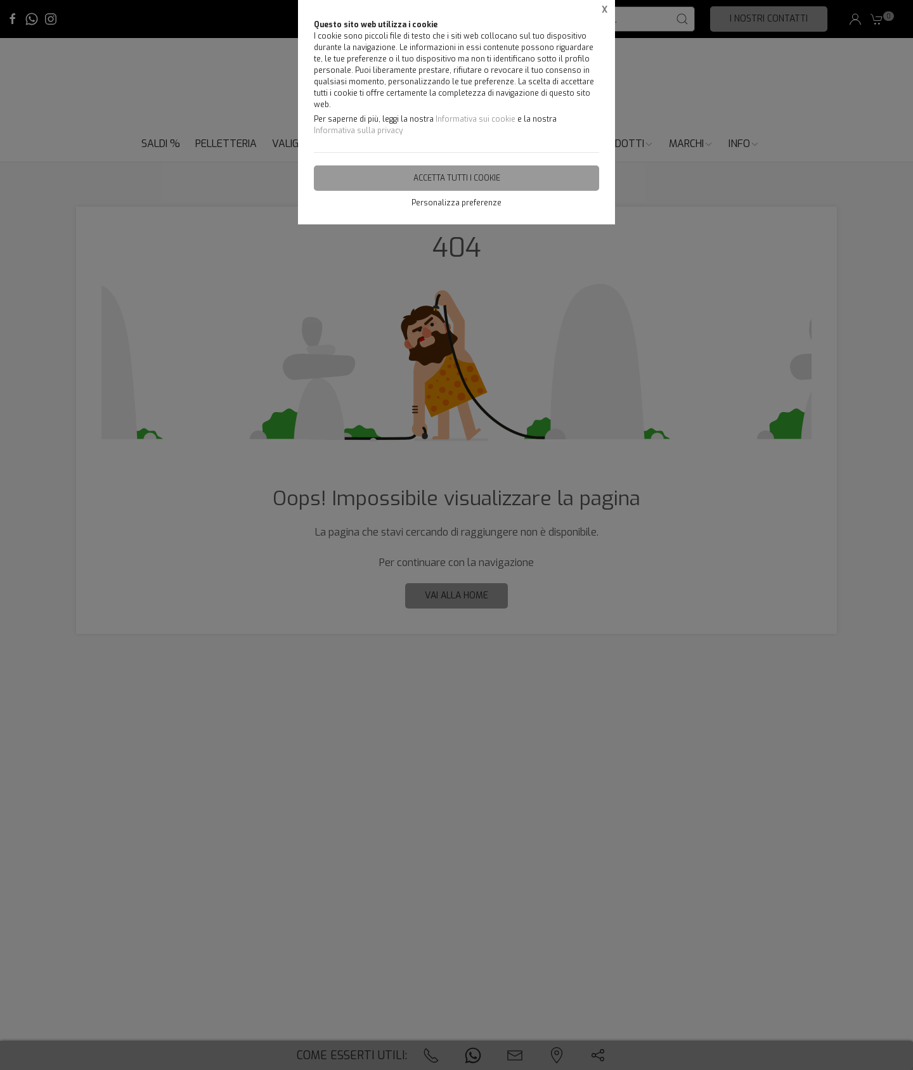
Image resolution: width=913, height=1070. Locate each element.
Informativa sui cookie (475, 119)
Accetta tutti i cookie (456, 178)
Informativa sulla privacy (358, 131)
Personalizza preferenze (456, 203)
